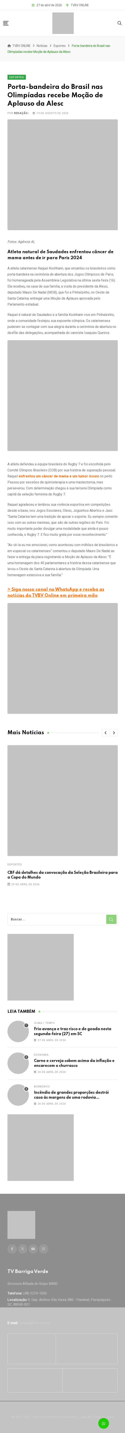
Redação (21, 113)
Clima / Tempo (44, 1023)
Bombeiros (42, 1086)
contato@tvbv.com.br (34, 1323)
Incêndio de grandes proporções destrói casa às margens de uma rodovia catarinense (71, 1097)
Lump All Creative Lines (96, 1417)
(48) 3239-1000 (35, 1293)
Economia (41, 1054)
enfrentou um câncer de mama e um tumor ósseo (59, 476)
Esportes (14, 864)
